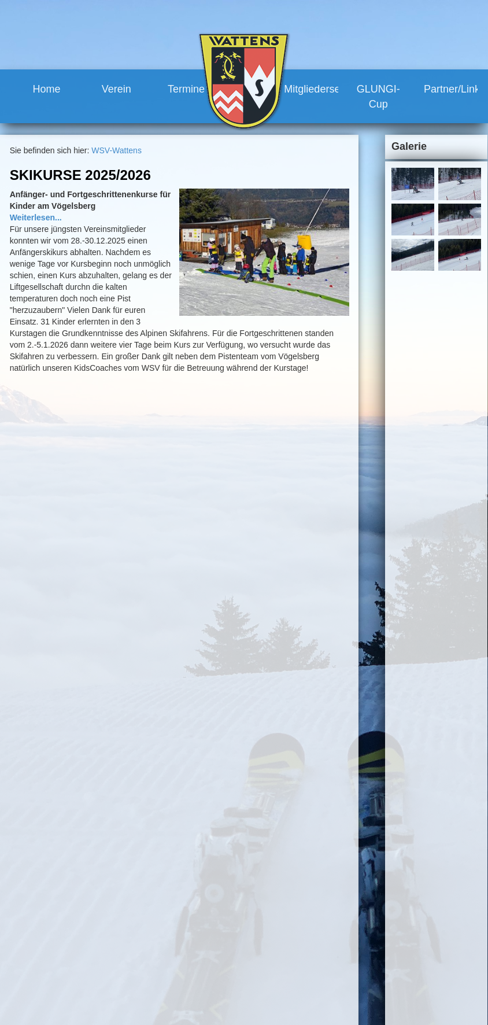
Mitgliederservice (311, 89)
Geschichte (198, 949)
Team (188, 907)
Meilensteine (201, 960)
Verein (116, 89)
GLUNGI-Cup (378, 96)
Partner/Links (451, 89)
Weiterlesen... (36, 217)
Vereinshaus (212, 939)
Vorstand (205, 918)
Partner (264, 992)
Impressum (375, 860)
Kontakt (335, 860)
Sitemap (417, 860)
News (188, 897)
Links (260, 1002)
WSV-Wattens (116, 150)
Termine (186, 89)
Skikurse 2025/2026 (80, 175)
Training (265, 918)
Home (46, 89)
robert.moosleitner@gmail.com (94, 988)
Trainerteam (211, 929)
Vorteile (264, 939)
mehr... (203, 588)
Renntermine (201, 981)
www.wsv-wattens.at (70, 999)
